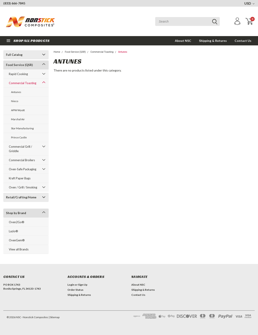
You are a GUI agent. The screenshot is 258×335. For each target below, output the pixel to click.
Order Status (75, 289)
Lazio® (13, 231)
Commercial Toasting (22, 83)
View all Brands (19, 249)
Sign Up (82, 284)
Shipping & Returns (213, 41)
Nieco (14, 101)
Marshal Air (18, 119)
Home (57, 51)
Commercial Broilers (22, 160)
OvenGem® (17, 240)
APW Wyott (18, 110)
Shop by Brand (16, 213)
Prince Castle (19, 137)
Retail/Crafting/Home (21, 197)
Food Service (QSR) (19, 65)
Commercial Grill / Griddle (20, 149)
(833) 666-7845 (14, 3)
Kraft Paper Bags (20, 178)
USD (249, 3)
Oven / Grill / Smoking (23, 187)
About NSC (183, 41)
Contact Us (243, 41)
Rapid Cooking (18, 74)
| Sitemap (54, 317)
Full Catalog (14, 54)
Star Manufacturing (22, 128)
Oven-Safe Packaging (22, 169)
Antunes (16, 92)
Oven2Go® (16, 222)
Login (70, 284)
